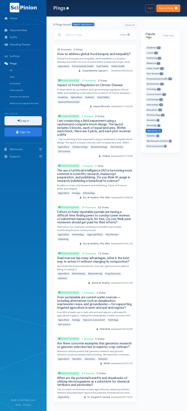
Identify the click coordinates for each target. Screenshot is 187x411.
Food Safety (102, 66)
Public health (118, 66)
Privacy (27, 404)
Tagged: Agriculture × (83, 24)
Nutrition (62, 278)
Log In (23, 120)
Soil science (64, 151)
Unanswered (16, 90)
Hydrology (113, 320)
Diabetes (89, 97)
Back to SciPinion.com (23, 400)
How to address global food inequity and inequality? (94, 54)
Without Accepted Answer (24, 103)
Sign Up (23, 132)
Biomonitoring (95, 273)
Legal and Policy (95, 234)
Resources (23, 149)
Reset (130, 25)
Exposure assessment (94, 320)
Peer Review (117, 147)
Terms (18, 404)
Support (23, 156)
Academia (63, 97)
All (11, 70)
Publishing (63, 239)
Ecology (76, 193)
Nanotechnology (99, 147)
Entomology (89, 193)
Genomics (90, 359)
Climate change (80, 147)
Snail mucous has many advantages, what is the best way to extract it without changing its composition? (93, 260)
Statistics (102, 359)
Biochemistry (78, 273)
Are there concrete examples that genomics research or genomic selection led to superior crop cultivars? (94, 345)
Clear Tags (168, 35)
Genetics (77, 359)
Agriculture (63, 66)
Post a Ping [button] (168, 8)
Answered (15, 83)
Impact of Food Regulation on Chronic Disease (90, 85)
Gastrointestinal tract (68, 102)
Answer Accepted (19, 96)
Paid (12, 76)
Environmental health (82, 66)
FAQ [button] (150, 8)
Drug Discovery (112, 273)
